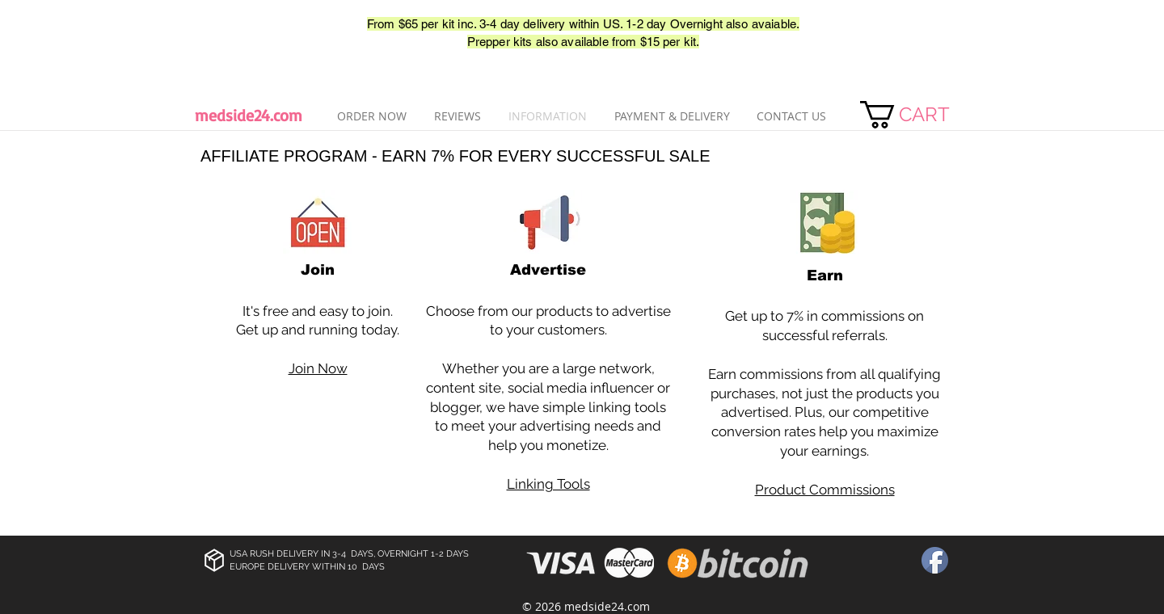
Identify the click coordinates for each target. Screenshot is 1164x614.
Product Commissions (825, 490)
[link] (921, 114)
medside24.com (248, 115)
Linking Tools (548, 484)
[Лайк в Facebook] (242, 33)
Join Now (318, 368)
